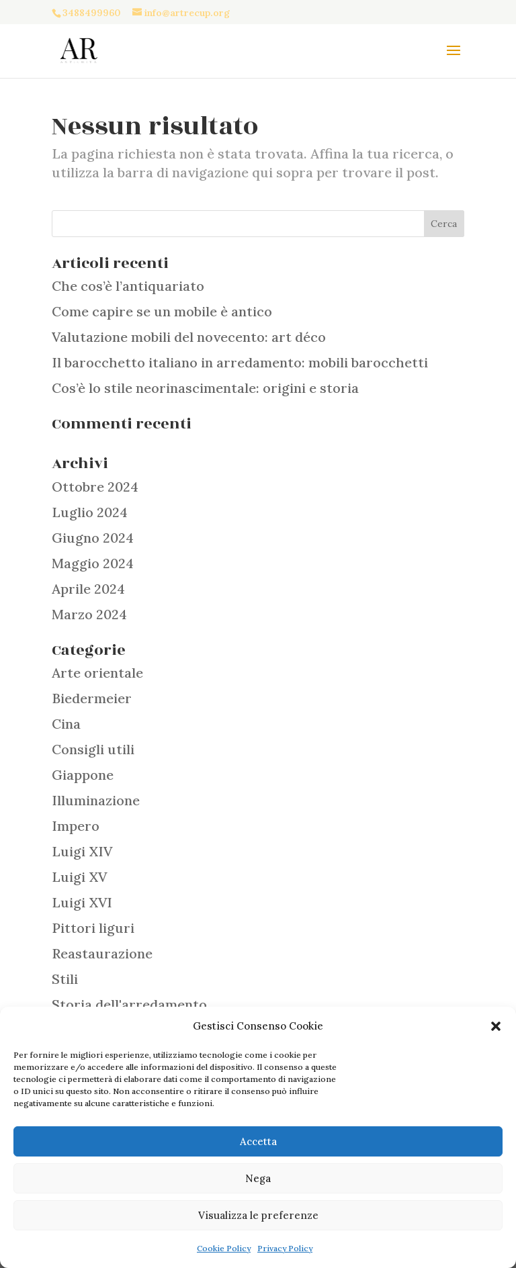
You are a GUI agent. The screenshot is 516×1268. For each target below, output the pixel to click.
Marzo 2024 (89, 614)
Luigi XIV (82, 851)
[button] (496, 1026)
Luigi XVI (82, 902)
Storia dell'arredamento (129, 1004)
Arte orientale (97, 672)
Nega (258, 1178)
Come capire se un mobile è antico (162, 311)
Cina (66, 723)
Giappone (83, 774)
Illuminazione (96, 800)
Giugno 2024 (93, 537)
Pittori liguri (93, 927)
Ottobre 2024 (95, 486)
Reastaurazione (102, 953)
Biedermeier (92, 698)
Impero (75, 825)
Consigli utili (93, 749)
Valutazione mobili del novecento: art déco (189, 336)
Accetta (258, 1141)
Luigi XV (79, 876)
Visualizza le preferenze (258, 1215)
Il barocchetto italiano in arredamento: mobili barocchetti (240, 362)
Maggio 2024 (93, 563)
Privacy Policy (284, 1248)
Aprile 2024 (88, 588)
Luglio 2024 (90, 512)
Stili (65, 978)
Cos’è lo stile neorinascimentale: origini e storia (205, 387)
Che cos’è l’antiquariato (128, 285)
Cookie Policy (224, 1248)
